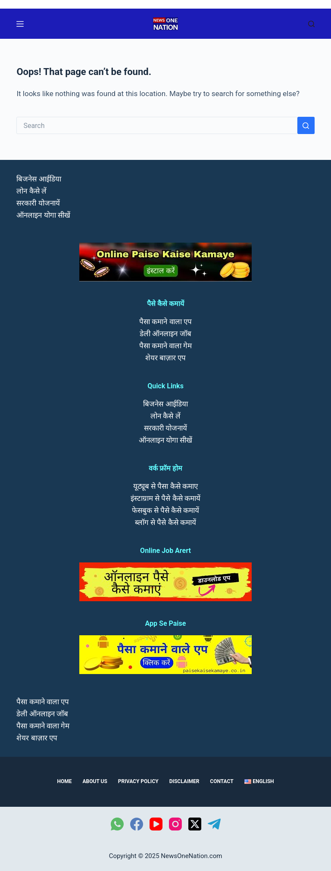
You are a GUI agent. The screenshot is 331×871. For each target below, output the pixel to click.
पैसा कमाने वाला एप (165, 321)
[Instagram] (175, 824)
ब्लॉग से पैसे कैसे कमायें (165, 522)
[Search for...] (156, 125)
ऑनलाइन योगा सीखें (43, 215)
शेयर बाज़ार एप (165, 357)
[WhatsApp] (117, 824)
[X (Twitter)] (194, 824)
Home (64, 781)
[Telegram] (214, 824)
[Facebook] (136, 824)
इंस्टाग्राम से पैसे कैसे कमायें (165, 498)
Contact (221, 781)
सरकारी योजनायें (37, 203)
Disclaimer (184, 781)
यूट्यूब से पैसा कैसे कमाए (165, 486)
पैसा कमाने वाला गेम (165, 345)
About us (95, 781)
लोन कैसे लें (31, 191)
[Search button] (306, 125)
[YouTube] (156, 824)
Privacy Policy (138, 781)
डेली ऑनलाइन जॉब (165, 333)
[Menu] (20, 24)
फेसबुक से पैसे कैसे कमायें (166, 510)
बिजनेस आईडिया (38, 179)
